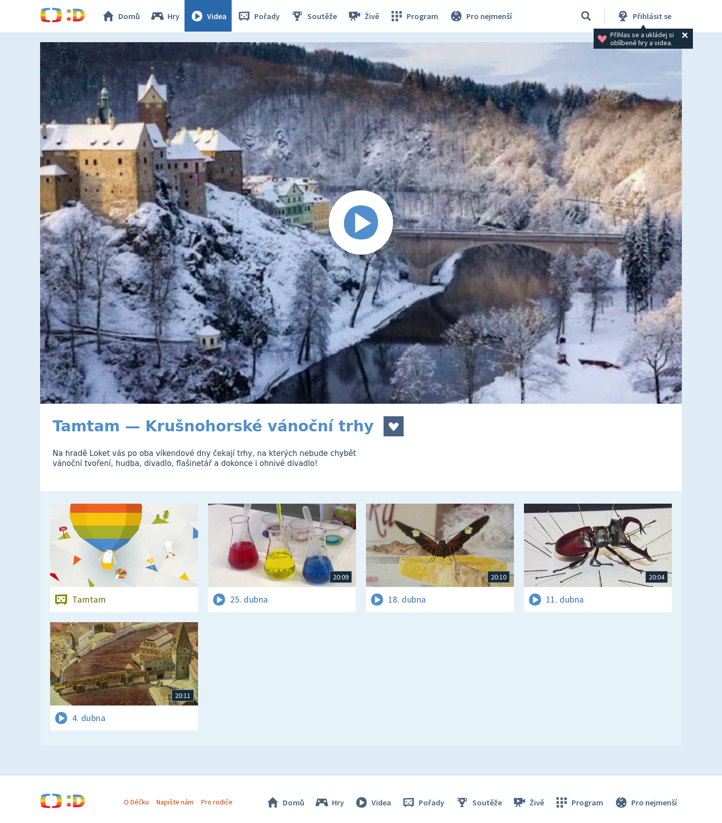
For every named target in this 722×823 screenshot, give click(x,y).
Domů (120, 16)
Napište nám (175, 801)
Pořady (258, 16)
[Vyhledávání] (586, 16)
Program (414, 16)
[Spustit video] (361, 223)
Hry (165, 16)
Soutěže (313, 16)
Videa (208, 16)
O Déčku (136, 801)
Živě (363, 16)
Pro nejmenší (480, 16)
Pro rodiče (217, 801)
